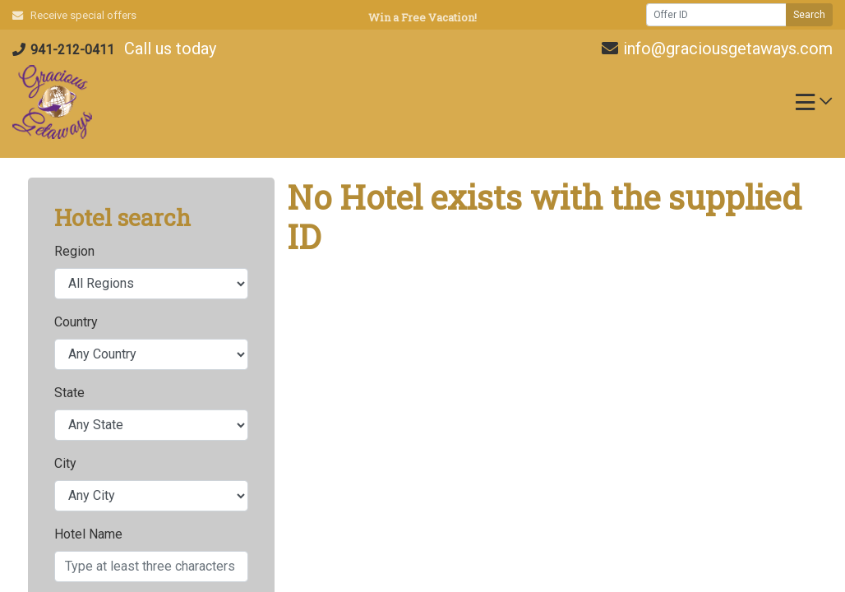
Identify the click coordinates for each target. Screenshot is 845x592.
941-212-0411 (63, 50)
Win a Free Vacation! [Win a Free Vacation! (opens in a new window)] (422, 17)
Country (76, 322)
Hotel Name (88, 534)
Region (74, 251)
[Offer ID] (716, 14)
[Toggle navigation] (814, 106)
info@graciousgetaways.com (717, 48)
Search (809, 15)
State (69, 392)
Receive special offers (74, 15)
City (65, 463)
